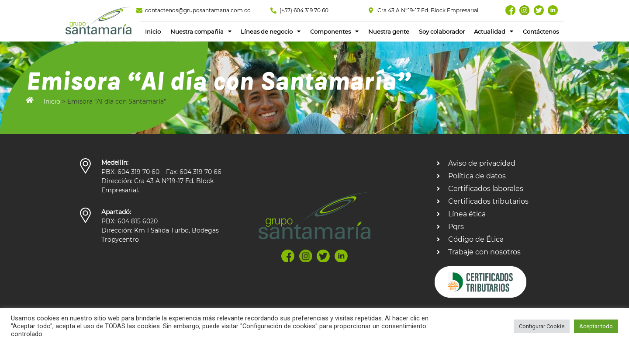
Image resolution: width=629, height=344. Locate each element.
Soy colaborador (442, 31)
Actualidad (493, 31)
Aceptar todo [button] (596, 326)
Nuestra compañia (201, 31)
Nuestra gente (388, 31)
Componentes (334, 31)
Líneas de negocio (271, 31)
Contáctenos (541, 31)
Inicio (153, 31)
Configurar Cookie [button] (541, 326)
